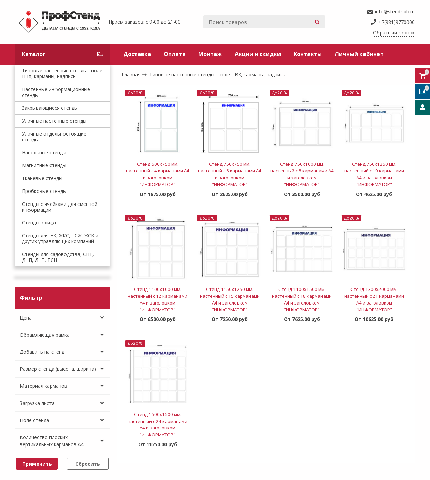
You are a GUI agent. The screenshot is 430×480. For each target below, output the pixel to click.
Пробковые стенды (44, 191)
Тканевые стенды (42, 178)
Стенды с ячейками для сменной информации (59, 207)
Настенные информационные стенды (56, 92)
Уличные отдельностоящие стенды (54, 136)
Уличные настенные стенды (54, 120)
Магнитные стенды (44, 165)
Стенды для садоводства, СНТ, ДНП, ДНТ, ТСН (58, 257)
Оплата (175, 54)
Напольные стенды (44, 152)
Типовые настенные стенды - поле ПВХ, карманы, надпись (62, 73)
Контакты (307, 54)
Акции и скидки (258, 54)
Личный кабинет (359, 54)
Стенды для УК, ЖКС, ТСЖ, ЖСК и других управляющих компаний (60, 238)
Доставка (137, 54)
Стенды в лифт (39, 222)
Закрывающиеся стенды (50, 107)
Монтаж (210, 54)
